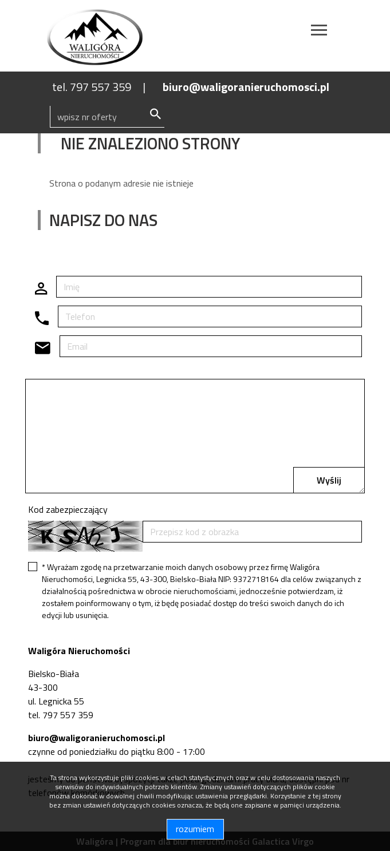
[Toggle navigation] (319, 32)
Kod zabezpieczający (68, 509)
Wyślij (329, 480)
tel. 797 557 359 (91, 87)
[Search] (107, 117)
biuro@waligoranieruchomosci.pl (246, 87)
